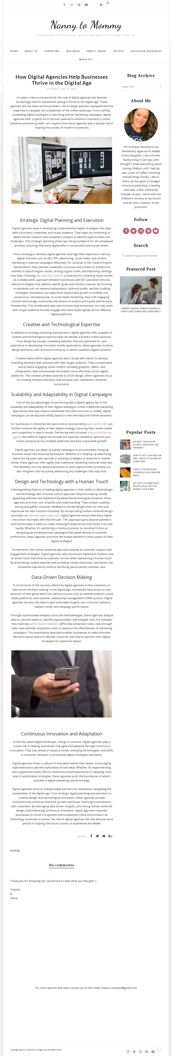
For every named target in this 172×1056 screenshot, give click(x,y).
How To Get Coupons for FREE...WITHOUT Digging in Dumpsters (147, 458)
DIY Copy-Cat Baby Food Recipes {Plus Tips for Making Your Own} (146, 486)
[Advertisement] (141, 371)
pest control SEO (97, 424)
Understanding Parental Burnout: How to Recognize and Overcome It (141, 310)
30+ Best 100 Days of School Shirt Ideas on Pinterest (145, 444)
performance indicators (44, 624)
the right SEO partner (49, 275)
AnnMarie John (54, 1049)
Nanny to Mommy (86, 24)
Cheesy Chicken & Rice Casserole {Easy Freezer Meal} (146, 472)
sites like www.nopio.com (44, 515)
